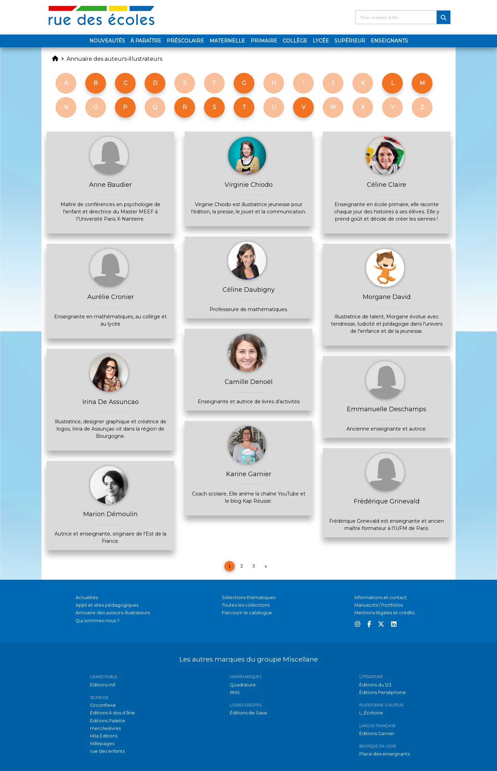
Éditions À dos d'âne (112, 712)
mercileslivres (105, 728)
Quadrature (243, 684)
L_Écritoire (371, 712)
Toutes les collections (246, 605)
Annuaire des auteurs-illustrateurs (114, 59)
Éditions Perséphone (382, 692)
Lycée (321, 41)
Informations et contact (380, 597)
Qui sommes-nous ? (97, 620)
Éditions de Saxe (248, 712)
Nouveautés (107, 41)
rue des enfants (107, 751)
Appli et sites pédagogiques (107, 605)
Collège (295, 41)
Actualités (87, 597)
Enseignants (389, 41)
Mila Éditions (103, 736)
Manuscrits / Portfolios (378, 605)
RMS (235, 692)
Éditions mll (102, 684)
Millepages (102, 743)
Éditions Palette (107, 720)
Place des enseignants (384, 753)
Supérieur (349, 41)
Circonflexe (103, 705)
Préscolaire (185, 41)
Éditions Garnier (376, 733)
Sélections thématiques (248, 597)
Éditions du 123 (375, 684)
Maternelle (227, 41)
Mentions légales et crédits (384, 612)
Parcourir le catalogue (247, 612)
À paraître (145, 41)
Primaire (264, 41)
